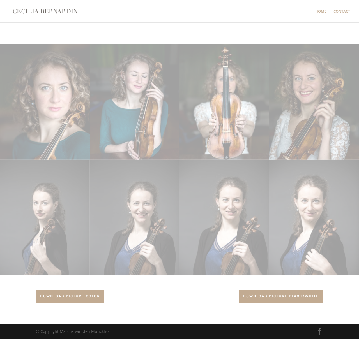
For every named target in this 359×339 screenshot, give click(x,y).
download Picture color (70, 296)
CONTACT (341, 11)
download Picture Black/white (281, 296)
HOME (320, 11)
